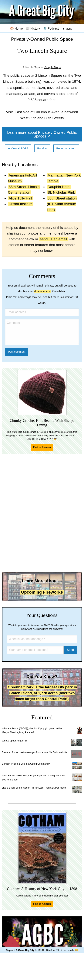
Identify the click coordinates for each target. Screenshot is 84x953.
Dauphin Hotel (59, 187)
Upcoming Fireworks (42, 592)
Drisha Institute (21, 204)
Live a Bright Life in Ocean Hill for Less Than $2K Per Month (34, 787)
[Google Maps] (53, 67)
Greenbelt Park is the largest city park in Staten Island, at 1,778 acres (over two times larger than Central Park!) (42, 693)
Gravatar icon (42, 291)
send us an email (53, 239)
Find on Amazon (42, 447)
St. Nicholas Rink (61, 192)
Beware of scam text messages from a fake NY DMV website (34, 752)
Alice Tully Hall (20, 198)
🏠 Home (16, 28)
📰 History (33, 28)
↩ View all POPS (18, 148)
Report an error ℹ (66, 148)
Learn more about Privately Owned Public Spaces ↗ (42, 134)
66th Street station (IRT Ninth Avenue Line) (62, 204)
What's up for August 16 (14, 740)
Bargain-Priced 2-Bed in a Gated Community (26, 763)
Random (42, 148)
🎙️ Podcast (51, 28)
